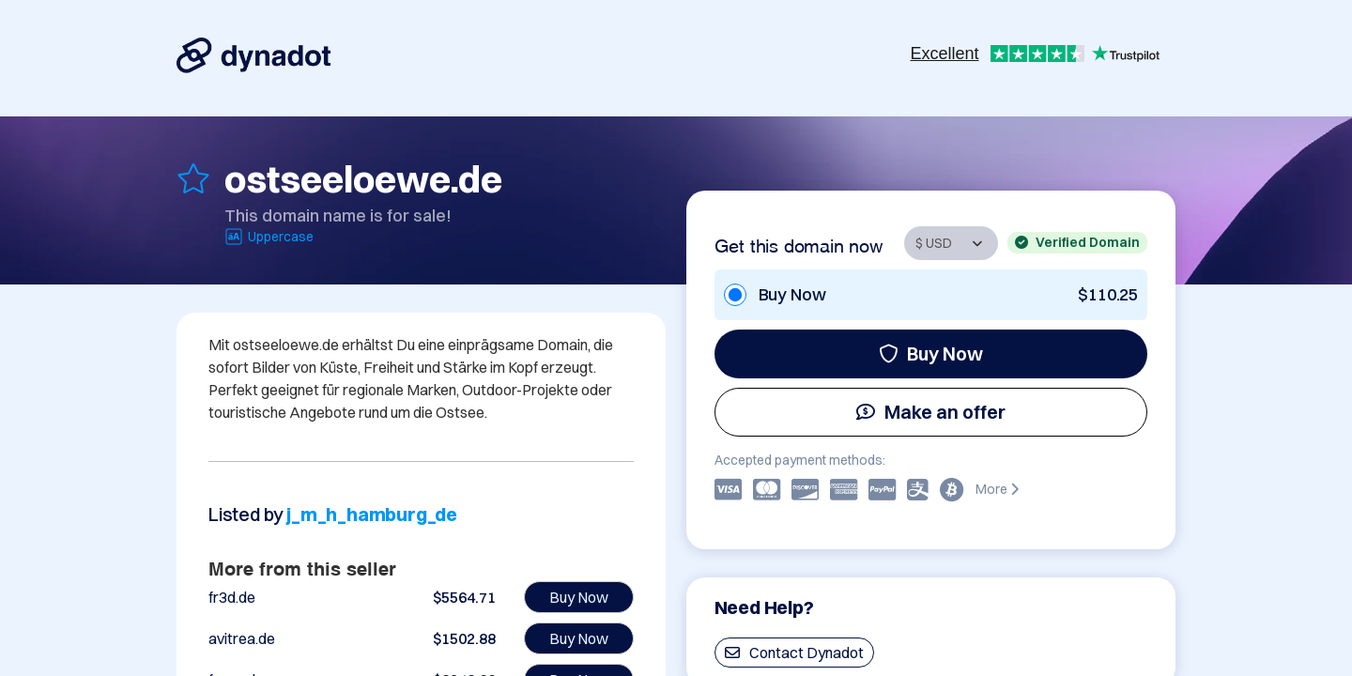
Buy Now (931, 353)
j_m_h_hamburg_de (371, 514)
